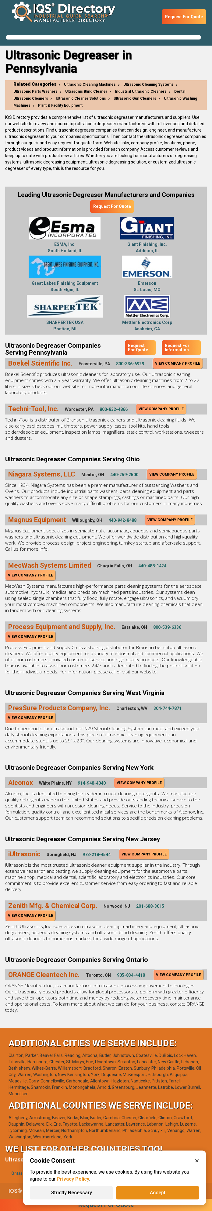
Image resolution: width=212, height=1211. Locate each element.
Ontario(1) (21, 1173)
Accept (157, 1193)
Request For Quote (184, 16)
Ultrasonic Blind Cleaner (86, 91)
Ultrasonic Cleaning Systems (148, 84)
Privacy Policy (73, 1179)
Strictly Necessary (71, 1193)
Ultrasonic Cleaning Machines (90, 84)
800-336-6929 (130, 363)
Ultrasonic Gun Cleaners (135, 98)
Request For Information (177, 347)
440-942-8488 (122, 520)
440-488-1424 (152, 565)
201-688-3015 (150, 906)
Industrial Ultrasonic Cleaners (141, 91)
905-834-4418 (131, 975)
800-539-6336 (167, 627)
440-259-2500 (124, 474)
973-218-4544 (97, 854)
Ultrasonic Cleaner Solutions (81, 98)
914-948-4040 (92, 783)
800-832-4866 (114, 409)
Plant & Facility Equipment (60, 105)
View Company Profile (177, 363)
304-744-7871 (168, 708)
